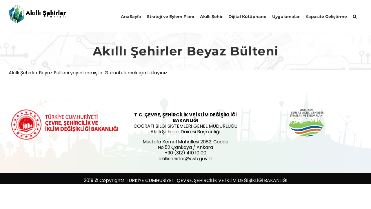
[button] (360, 16)
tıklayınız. (157, 72)
